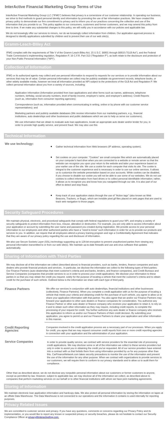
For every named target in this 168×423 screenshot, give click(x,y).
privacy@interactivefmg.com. (43, 417)
